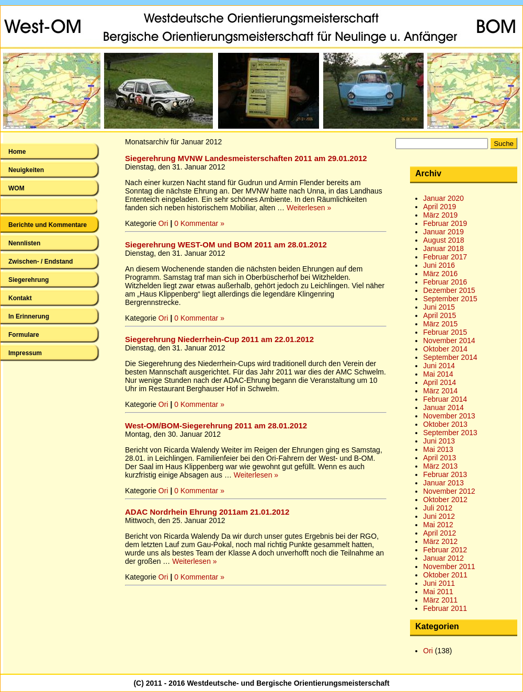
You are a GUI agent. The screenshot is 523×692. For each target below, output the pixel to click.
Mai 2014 (438, 374)
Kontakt (20, 298)
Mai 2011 (438, 591)
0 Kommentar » (199, 223)
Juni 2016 (439, 265)
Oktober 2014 (445, 349)
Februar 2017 (445, 257)
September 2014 (450, 357)
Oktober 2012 (445, 499)
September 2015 (450, 298)
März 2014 (440, 391)
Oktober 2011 (445, 575)
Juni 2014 (439, 365)
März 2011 (440, 600)
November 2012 (449, 491)
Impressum (25, 353)
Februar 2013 (445, 474)
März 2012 (440, 541)
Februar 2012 (445, 550)
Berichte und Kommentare (47, 225)
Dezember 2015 (449, 290)
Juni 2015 (439, 307)
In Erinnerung (28, 316)
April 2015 (439, 315)
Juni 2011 (439, 583)
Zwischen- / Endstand (40, 261)
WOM (16, 188)
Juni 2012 (439, 516)
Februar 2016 (445, 282)
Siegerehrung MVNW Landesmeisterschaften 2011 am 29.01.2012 (246, 158)
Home (17, 151)
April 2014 (439, 382)
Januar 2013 (443, 483)
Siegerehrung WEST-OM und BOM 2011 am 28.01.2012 (226, 244)
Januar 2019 (443, 232)
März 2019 (440, 215)
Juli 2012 (437, 508)
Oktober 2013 (445, 424)
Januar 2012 (443, 558)
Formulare (23, 334)
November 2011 (449, 566)
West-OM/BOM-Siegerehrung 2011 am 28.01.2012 (216, 425)
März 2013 (440, 466)
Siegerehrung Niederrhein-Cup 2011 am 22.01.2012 (219, 339)
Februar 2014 (445, 399)
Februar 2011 (445, 608)
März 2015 (440, 324)
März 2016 (440, 273)
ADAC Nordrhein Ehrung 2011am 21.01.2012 (207, 511)
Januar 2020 (443, 198)
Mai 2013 (438, 449)
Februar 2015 (445, 332)
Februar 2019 (445, 223)
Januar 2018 (443, 248)
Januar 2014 (443, 407)
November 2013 (449, 416)
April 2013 (439, 457)
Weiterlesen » (309, 207)
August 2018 (443, 240)
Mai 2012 (438, 524)
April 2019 (439, 206)
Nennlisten (24, 243)
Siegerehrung (28, 279)
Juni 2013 (439, 441)
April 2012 (439, 533)
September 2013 (450, 432)
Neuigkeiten (26, 170)
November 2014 (449, 340)
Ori (163, 223)
